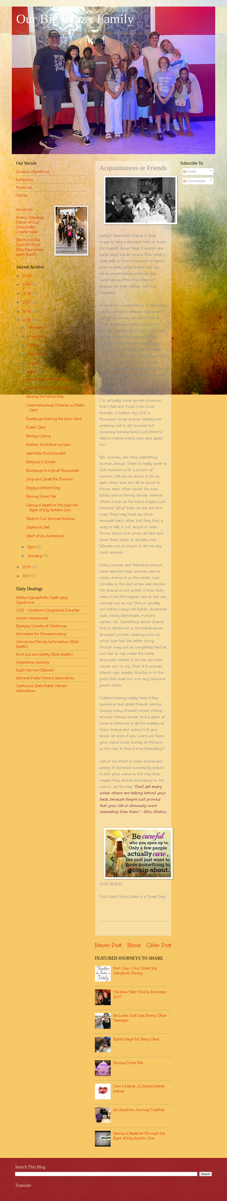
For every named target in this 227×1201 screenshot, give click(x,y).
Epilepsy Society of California (41, 625)
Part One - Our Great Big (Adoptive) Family (135, 970)
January (35, 555)
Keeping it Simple (41, 461)
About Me (24, 209)
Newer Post (108, 945)
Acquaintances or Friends (48, 379)
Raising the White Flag (45, 396)
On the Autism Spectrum (47, 387)
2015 (27, 319)
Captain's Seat (38, 527)
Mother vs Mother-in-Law (48, 444)
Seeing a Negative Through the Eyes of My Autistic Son (139, 1135)
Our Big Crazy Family (75, 19)
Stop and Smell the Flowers (49, 479)
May (31, 371)
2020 (27, 275)
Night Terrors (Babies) (35, 670)
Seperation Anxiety (32, 662)
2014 (27, 566)
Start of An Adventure (45, 535)
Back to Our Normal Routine (50, 518)
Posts (189, 171)
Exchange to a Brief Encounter (52, 470)
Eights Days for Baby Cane (136, 1039)
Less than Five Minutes (45, 453)
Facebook (24, 187)
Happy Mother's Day (43, 487)
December (36, 327)
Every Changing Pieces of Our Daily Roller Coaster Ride (30, 224)
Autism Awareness (32, 618)
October (34, 345)
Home (134, 945)
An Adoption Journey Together (139, 1109)
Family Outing (38, 435)
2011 (26, 575)
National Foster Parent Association (45, 677)
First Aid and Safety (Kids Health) (44, 654)
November (36, 336)
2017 (27, 302)
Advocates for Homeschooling (41, 633)
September (37, 354)
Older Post (159, 945)
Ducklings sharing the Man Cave (54, 418)
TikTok (21, 195)
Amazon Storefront (32, 171)
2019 (27, 284)
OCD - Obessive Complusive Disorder (48, 610)
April (32, 546)
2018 (27, 293)
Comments (194, 180)
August (33, 362)
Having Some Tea (128, 1062)
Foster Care (35, 427)
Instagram (24, 179)
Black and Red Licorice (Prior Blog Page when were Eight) (30, 246)
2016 (27, 311)
